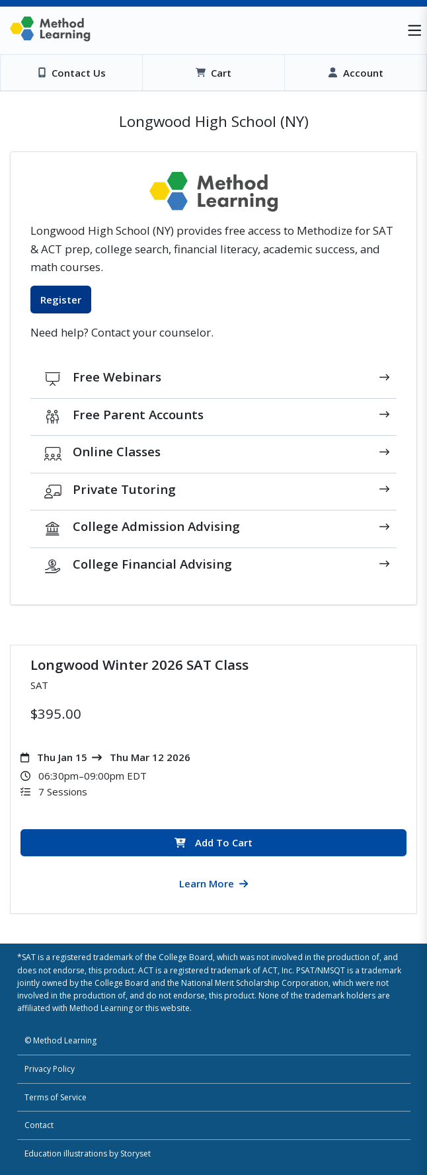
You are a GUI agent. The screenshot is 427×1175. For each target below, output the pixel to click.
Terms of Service (55, 1097)
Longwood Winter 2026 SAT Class (139, 664)
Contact (39, 1125)
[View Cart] (213, 73)
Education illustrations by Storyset (87, 1153)
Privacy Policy (49, 1068)
